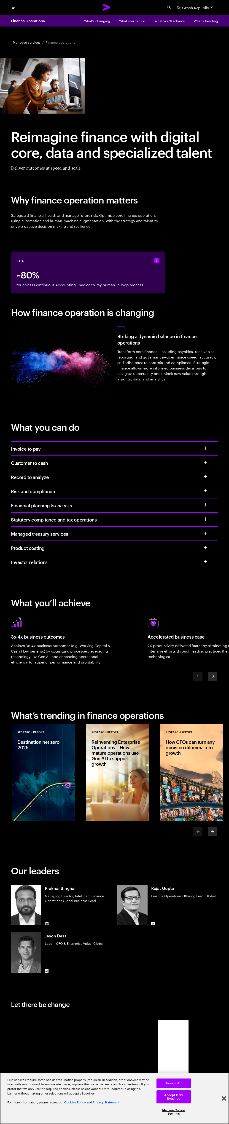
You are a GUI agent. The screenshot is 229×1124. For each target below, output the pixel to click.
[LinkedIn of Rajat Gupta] (153, 923)
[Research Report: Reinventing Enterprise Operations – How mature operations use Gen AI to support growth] (117, 772)
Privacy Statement (106, 1102)
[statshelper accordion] (156, 260)
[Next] (212, 676)
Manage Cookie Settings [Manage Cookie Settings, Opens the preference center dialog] (173, 1112)
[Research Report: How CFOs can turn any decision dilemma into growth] (191, 772)
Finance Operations (28, 20)
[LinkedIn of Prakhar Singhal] (46, 923)
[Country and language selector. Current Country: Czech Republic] (195, 7)
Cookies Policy (75, 1102)
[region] (114, 1098)
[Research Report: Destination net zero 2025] (43, 772)
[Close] (224, 1098)
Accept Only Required (173, 1097)
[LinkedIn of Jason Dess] (46, 970)
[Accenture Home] (106, 7)
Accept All (173, 1083)
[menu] (13, 7)
